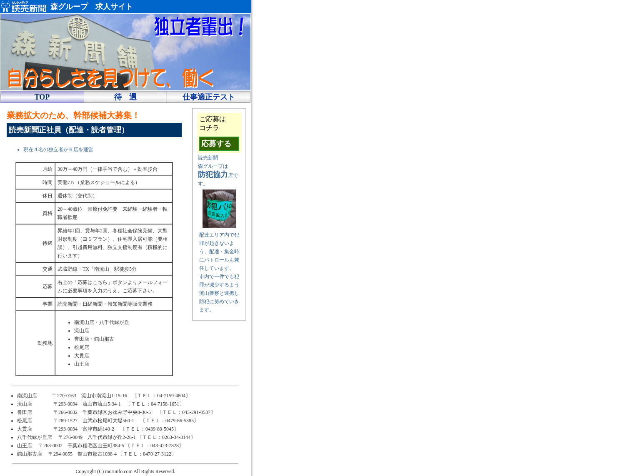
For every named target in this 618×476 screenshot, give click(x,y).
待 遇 (125, 97)
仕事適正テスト (209, 97)
